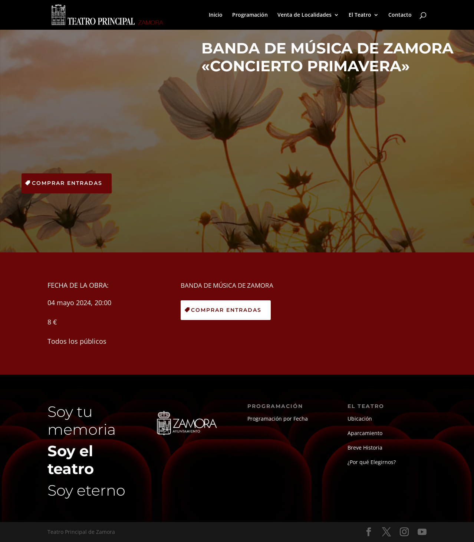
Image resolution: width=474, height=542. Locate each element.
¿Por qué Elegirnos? (372, 462)
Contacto (400, 15)
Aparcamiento (365, 433)
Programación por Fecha (277, 418)
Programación (250, 15)
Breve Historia (365, 447)
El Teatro (360, 15)
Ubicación (360, 418)
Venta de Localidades (304, 15)
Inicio (216, 15)
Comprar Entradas (67, 183)
